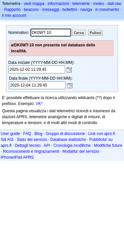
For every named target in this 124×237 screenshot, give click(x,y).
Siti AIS (7, 139)
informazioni (58, 3)
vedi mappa (34, 3)
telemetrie (81, 3)
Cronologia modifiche (72, 145)
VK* (39, 103)
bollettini (69, 9)
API (47, 145)
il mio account (14, 15)
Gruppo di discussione (65, 133)
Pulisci (95, 33)
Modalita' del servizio (80, 151)
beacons (31, 9)
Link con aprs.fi (101, 133)
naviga (86, 9)
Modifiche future (108, 145)
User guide (10, 133)
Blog (38, 133)
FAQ (27, 133)
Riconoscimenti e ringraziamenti (31, 151)
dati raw (114, 3)
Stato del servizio (32, 139)
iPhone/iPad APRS (17, 157)
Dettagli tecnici (28, 145)
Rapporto (12, 9)
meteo (98, 3)
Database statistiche (68, 139)
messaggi (50, 9)
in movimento (107, 9)
